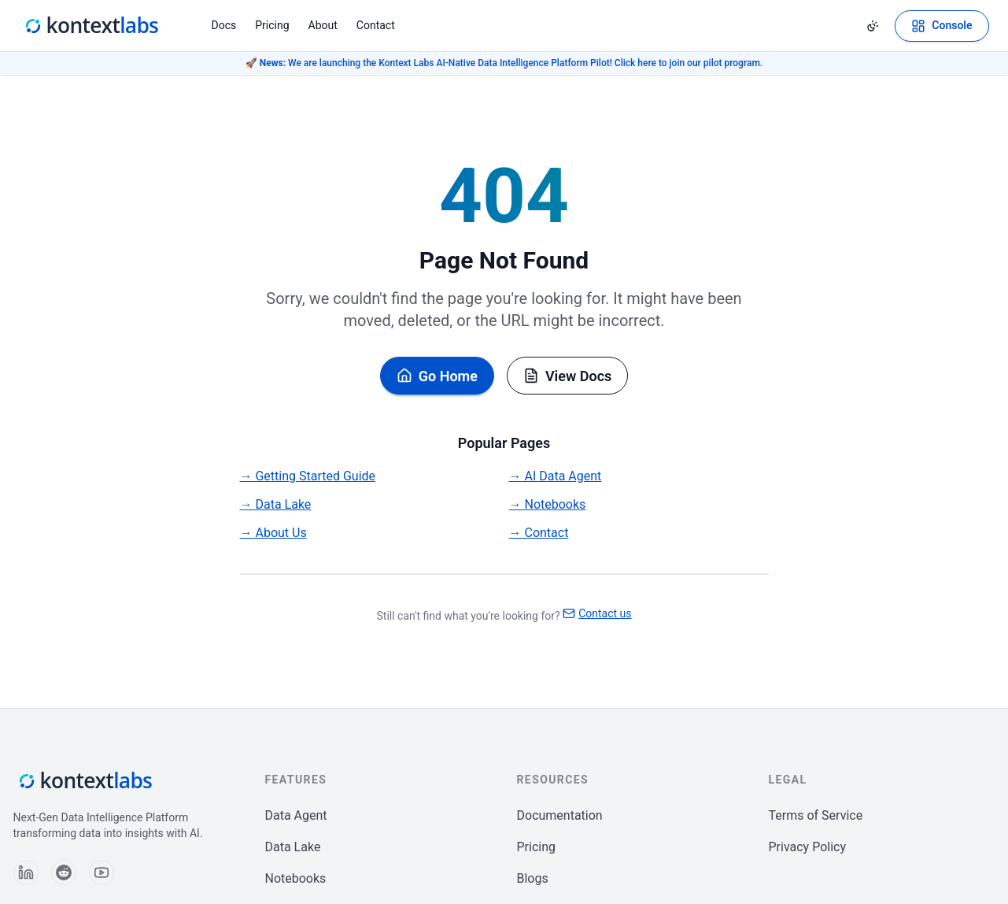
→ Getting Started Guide (308, 476)
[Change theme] (872, 26)
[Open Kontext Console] (941, 26)
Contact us (597, 613)
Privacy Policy (808, 846)
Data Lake (293, 846)
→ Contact (539, 532)
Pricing (272, 25)
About (323, 25)
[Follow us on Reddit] (63, 872)
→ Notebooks (547, 504)
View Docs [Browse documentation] (567, 376)
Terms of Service (816, 815)
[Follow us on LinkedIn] (26, 872)
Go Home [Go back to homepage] (437, 376)
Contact (375, 25)
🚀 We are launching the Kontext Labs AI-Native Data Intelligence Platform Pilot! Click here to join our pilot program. (504, 63)
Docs (224, 25)
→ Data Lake (276, 504)
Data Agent (296, 815)
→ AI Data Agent (555, 476)
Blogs (532, 878)
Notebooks (296, 878)
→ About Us (273, 532)
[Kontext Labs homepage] (90, 26)
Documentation (560, 815)
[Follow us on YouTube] (101, 872)
